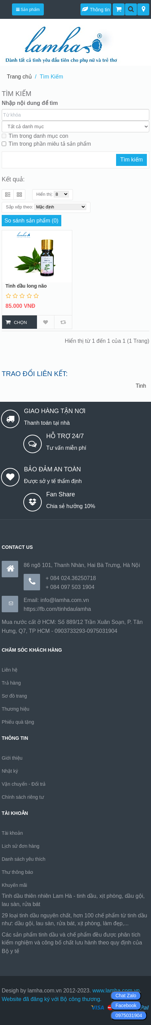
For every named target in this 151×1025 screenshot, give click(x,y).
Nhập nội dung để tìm (30, 103)
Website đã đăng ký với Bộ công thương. (52, 999)
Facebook (125, 1005)
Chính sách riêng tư (23, 797)
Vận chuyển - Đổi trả (24, 784)
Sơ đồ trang (14, 696)
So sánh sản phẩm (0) (31, 221)
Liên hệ (9, 670)
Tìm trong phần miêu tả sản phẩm (46, 144)
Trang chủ (19, 77)
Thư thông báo (17, 872)
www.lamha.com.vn (116, 990)
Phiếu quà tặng (18, 722)
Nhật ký (10, 771)
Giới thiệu (12, 758)
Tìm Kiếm (51, 77)
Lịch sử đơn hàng (20, 846)
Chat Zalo (125, 995)
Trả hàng (11, 683)
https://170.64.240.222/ (49, 951)
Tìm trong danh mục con (35, 136)
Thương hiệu (15, 709)
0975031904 (128, 1015)
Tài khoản (12, 833)
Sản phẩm (28, 9)
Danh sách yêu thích (24, 859)
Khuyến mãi (14, 885)
